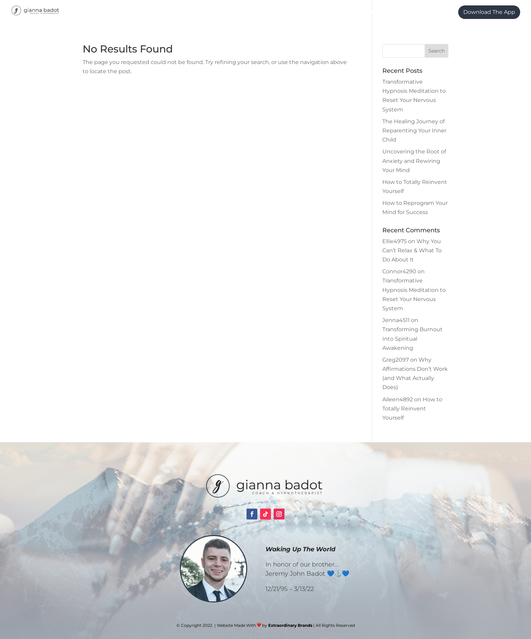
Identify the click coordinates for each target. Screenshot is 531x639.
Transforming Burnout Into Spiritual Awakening (412, 338)
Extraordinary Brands (290, 625)
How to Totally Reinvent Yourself (412, 408)
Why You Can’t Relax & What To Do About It (412, 250)
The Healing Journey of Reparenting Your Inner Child (414, 130)
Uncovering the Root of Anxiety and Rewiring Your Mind (414, 160)
